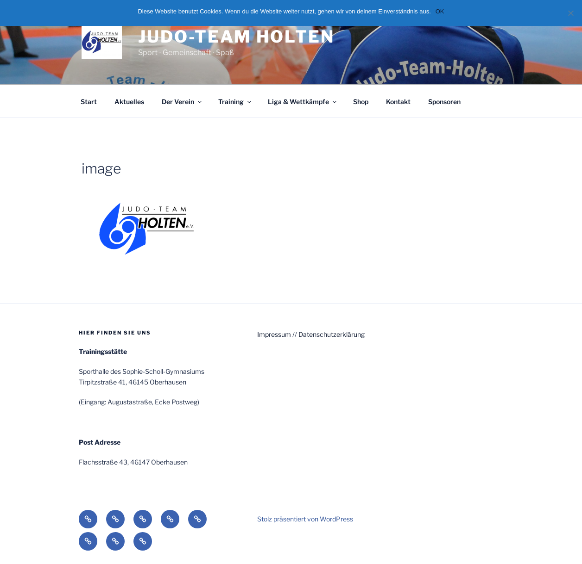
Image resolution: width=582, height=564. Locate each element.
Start (89, 101)
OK (440, 11)
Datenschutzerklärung (331, 334)
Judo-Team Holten (236, 36)
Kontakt (398, 101)
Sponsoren (444, 101)
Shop (360, 101)
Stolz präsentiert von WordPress (305, 519)
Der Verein (182, 101)
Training (235, 101)
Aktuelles (129, 101)
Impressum (274, 334)
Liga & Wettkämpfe (303, 101)
